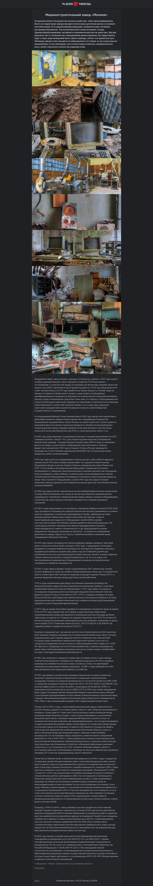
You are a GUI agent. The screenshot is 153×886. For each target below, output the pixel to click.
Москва (52, 864)
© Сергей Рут (40, 868)
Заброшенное (41, 864)
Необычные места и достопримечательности (74, 864)
